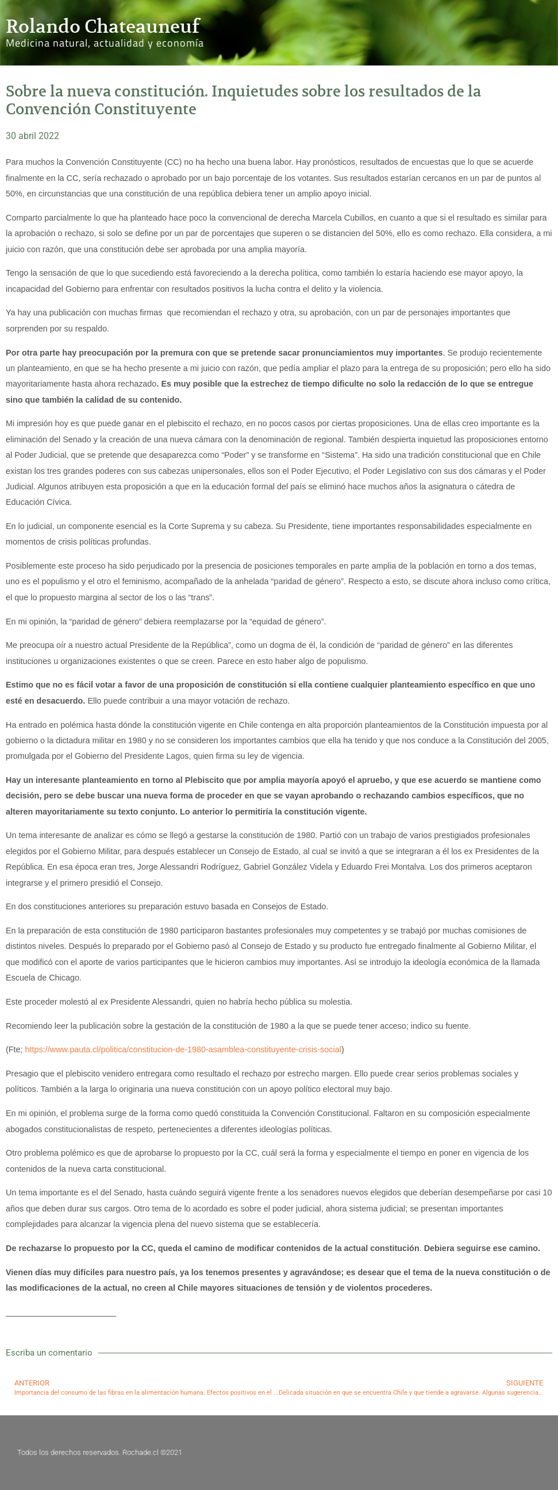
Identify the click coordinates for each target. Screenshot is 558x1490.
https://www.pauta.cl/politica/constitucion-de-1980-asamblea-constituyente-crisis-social (183, 1049)
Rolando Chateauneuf (102, 26)
